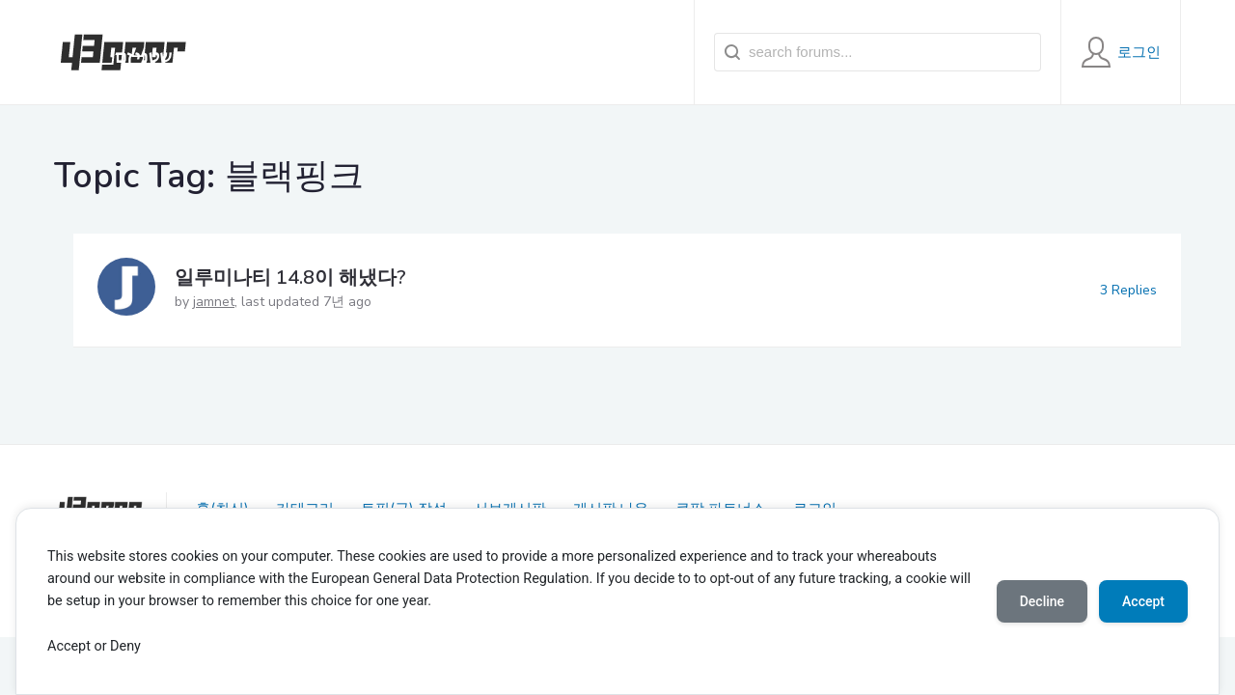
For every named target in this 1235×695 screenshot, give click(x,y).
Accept (1143, 601)
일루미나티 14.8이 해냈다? (290, 277)
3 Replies (1128, 290)
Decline (1042, 601)
